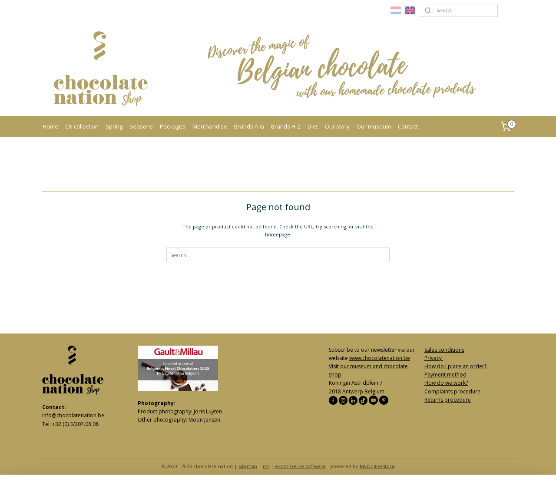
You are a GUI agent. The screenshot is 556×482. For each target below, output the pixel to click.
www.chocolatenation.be (379, 358)
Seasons (141, 126)
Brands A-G (249, 126)
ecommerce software (300, 466)
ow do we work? (448, 382)
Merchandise (209, 126)
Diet (313, 126)
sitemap (247, 466)
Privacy (433, 358)
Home (50, 126)
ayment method (447, 374)
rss (266, 466)
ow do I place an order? (457, 366)
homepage (277, 234)
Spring (114, 126)
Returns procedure (447, 399)
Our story (337, 126)
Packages (172, 126)
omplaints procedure (454, 391)
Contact (408, 126)
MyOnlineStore (377, 466)
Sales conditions (444, 349)
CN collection (82, 126)
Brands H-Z (286, 126)
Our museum (374, 126)
